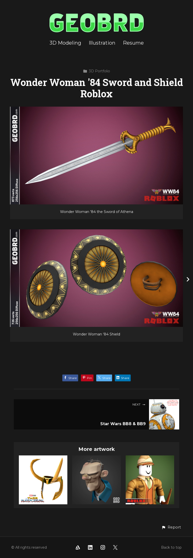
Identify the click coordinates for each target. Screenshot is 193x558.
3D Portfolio (96, 71)
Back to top (171, 547)
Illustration (102, 43)
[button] (171, 527)
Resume (133, 43)
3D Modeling (65, 43)
